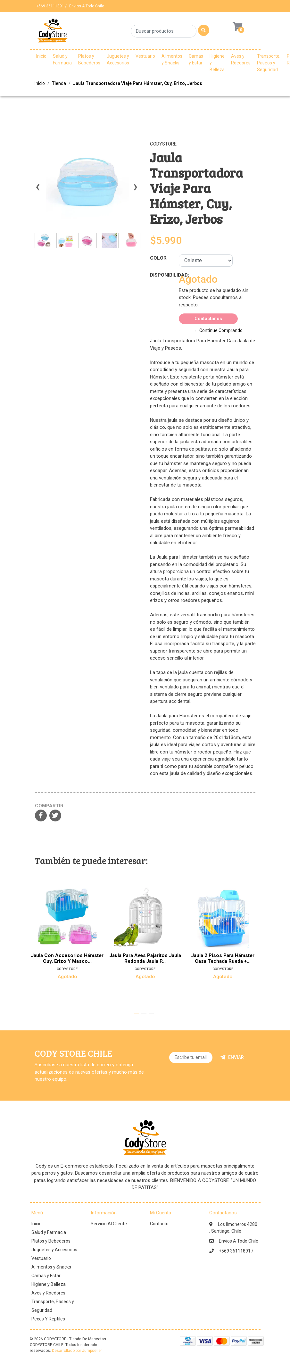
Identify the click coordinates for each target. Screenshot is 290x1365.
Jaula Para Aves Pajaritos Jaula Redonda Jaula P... (145, 958)
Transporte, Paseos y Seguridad (268, 63)
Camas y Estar (196, 59)
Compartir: (50, 806)
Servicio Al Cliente (109, 1223)
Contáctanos (208, 318)
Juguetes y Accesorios (118, 59)
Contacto (159, 1223)
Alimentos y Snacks (172, 59)
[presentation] (38, 190)
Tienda (59, 83)
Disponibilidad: (162, 275)
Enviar (232, 1057)
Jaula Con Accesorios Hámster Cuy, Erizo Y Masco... (67, 958)
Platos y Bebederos (89, 59)
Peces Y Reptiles (48, 1318)
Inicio (41, 56)
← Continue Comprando (218, 330)
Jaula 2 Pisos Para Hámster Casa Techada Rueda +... (223, 958)
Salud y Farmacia (62, 59)
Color (158, 258)
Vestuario (145, 56)
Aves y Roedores (241, 59)
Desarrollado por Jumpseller (77, 1350)
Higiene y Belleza (217, 63)
